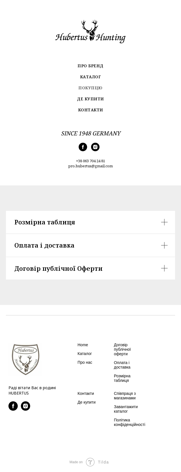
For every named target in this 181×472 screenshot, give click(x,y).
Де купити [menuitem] (90, 98)
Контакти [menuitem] (90, 109)
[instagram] (95, 149)
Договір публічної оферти (122, 349)
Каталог (85, 353)
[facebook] (83, 149)
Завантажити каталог (126, 408)
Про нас (85, 362)
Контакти (86, 393)
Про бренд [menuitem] (90, 65)
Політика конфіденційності (129, 422)
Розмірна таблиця (122, 378)
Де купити (87, 402)
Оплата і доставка (122, 364)
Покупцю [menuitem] (90, 87)
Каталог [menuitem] (90, 76)
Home (83, 345)
